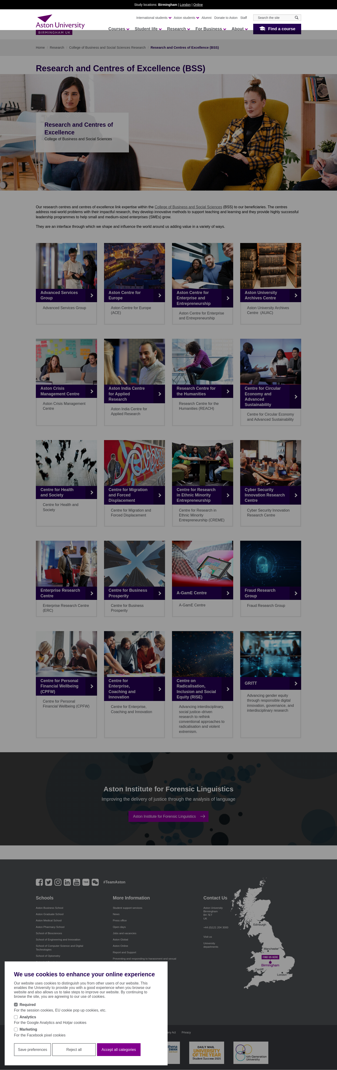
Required (28, 1005)
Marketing (28, 1029)
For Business (210, 29)
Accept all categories (118, 1050)
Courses (118, 29)
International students (153, 18)
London (185, 5)
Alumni (207, 18)
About (239, 29)
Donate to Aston (226, 18)
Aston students (186, 18)
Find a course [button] (281, 29)
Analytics (28, 1017)
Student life (148, 29)
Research (178, 29)
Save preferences (32, 1050)
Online (198, 5)
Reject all (74, 1050)
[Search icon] (296, 17)
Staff (243, 18)
